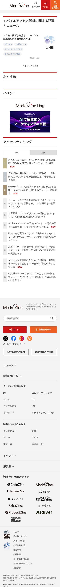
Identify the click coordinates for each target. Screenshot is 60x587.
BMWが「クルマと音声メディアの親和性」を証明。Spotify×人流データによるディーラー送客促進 (32, 190)
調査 (34, 431)
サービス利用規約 (21, 559)
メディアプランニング (43, 412)
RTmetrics (8, 44)
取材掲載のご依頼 (44, 352)
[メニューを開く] (5, 5)
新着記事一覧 (12, 376)
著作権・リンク (20, 536)
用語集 (9, 466)
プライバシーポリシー (22, 563)
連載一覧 (7, 444)
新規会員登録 (43, 329)
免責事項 (17, 550)
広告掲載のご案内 (16, 352)
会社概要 (17, 554)
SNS (34, 406)
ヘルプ (16, 532)
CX (33, 399)
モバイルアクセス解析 (12, 54)
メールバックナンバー (14, 344)
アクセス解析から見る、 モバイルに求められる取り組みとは (21, 37)
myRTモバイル (21, 44)
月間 (43, 153)
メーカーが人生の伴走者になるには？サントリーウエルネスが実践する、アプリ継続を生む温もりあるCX (31, 203)
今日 (17, 153)
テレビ (6, 399)
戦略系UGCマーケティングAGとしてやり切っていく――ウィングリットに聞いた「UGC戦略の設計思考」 (32, 277)
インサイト (8, 412)
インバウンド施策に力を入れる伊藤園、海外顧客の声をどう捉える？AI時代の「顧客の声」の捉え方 (31, 263)
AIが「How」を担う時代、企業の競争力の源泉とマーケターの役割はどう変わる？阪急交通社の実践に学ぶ (31, 250)
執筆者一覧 (37, 444)
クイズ (35, 437)
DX (4, 392)
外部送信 (17, 568)
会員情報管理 (19, 545)
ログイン (14, 329)
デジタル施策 (10, 406)
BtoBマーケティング (42, 392)
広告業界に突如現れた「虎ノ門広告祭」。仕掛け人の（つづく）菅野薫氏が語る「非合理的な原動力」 (31, 176)
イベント (10, 456)
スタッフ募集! (19, 541)
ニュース (10, 365)
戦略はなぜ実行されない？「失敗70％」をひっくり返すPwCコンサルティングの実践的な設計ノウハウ (32, 236)
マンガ (6, 437)
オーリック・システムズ (13, 49)
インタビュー (10, 431)
